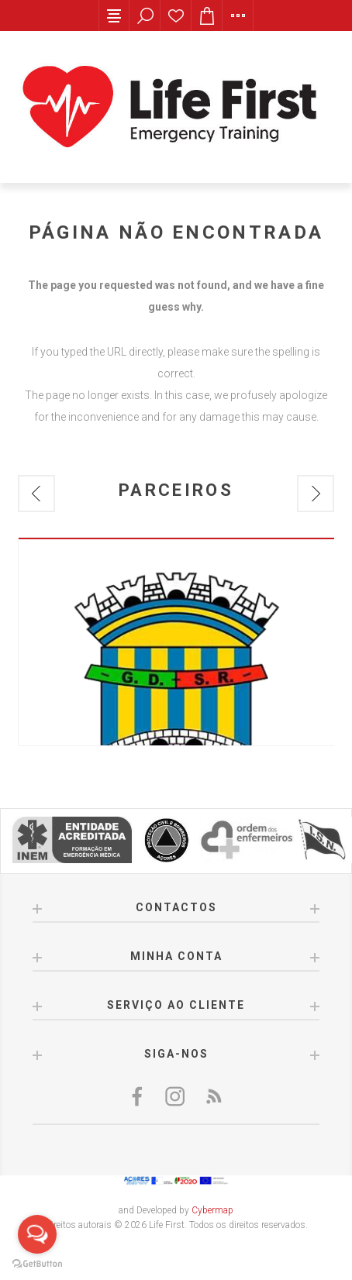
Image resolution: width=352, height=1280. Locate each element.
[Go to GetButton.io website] (37, 1264)
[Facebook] (138, 1096)
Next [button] (315, 493)
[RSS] (213, 1096)
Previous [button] (36, 493)
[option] (176, 641)
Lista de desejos (176, 15)
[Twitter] (176, 1096)
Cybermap (212, 1210)
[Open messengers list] (37, 1234)
